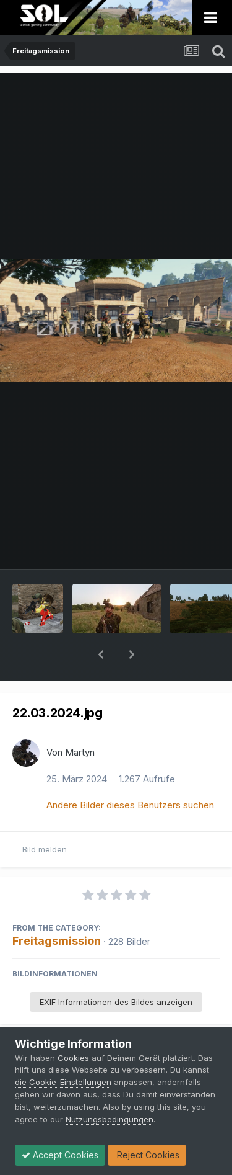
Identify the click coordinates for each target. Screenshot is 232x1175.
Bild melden (44, 817)
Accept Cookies (60, 1155)
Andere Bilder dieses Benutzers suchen (130, 773)
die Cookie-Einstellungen (63, 1082)
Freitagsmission (56, 908)
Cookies (73, 1058)
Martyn (80, 720)
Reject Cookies (146, 1155)
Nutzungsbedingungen (109, 1119)
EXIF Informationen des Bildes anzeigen (116, 970)
